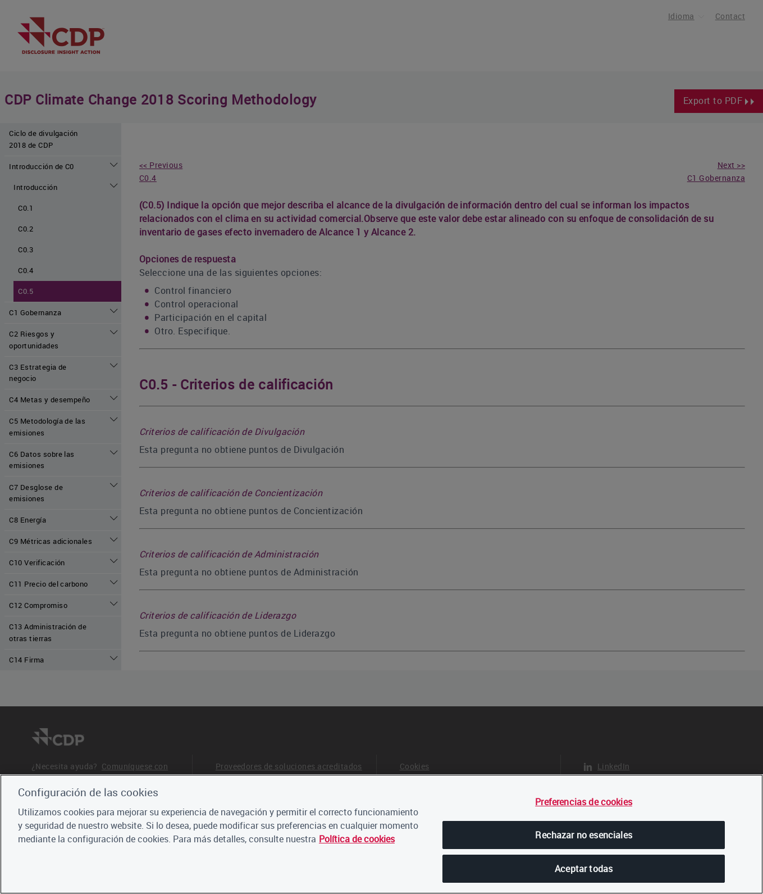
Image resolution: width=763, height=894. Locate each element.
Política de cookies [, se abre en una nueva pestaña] (357, 839)
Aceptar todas (584, 869)
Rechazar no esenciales (583, 835)
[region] (381, 834)
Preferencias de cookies (583, 802)
